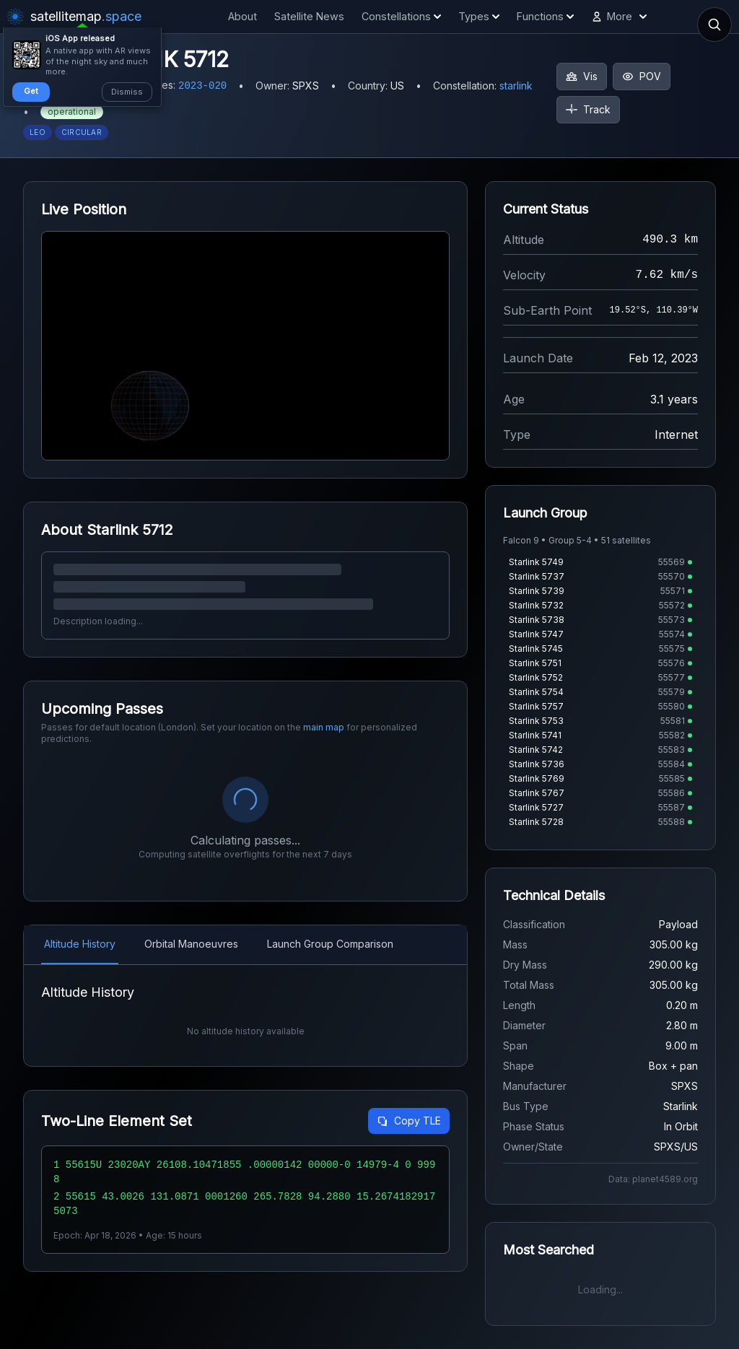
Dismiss (127, 92)
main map (323, 727)
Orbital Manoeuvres (191, 944)
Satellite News (309, 16)
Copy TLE (409, 1120)
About (242, 16)
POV (641, 76)
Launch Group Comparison (330, 944)
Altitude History (79, 944)
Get (31, 91)
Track (588, 109)
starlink (516, 85)
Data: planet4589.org (653, 1179)
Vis (582, 76)
